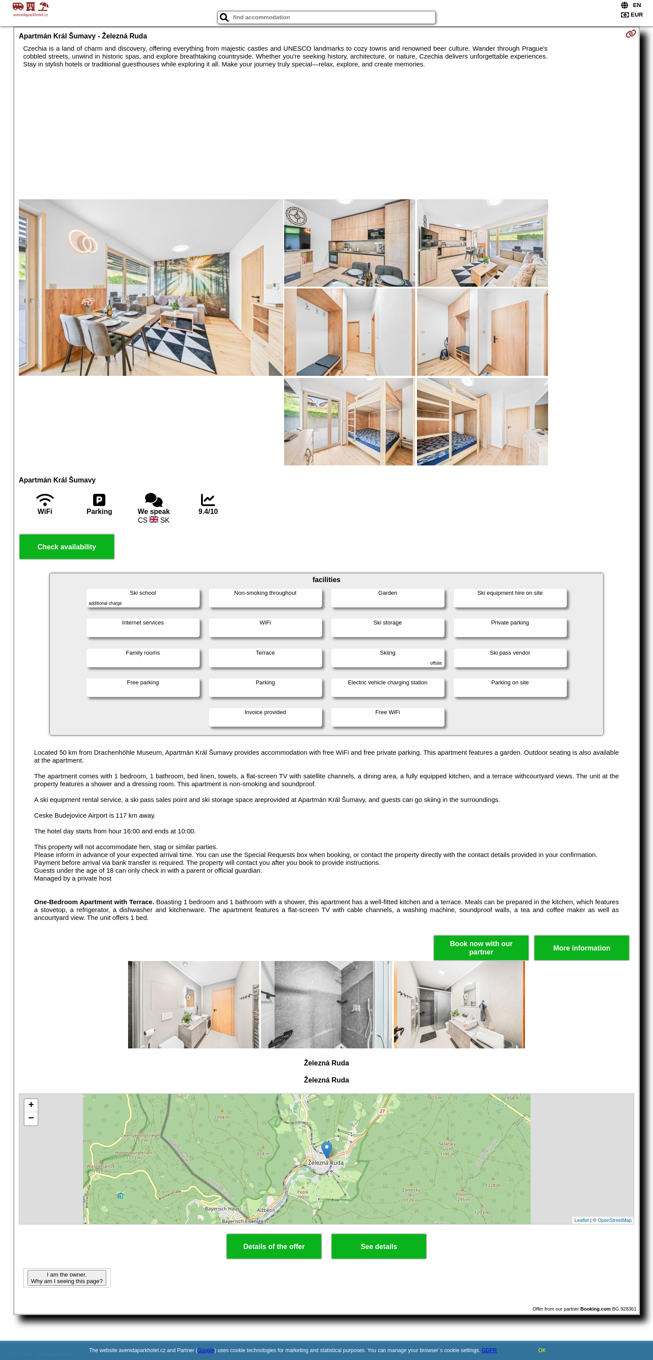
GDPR (489, 1350)
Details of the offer (274, 1246)
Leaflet (581, 1220)
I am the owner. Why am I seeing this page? (67, 1277)
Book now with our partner (481, 948)
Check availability (67, 547)
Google (206, 1350)
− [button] (31, 1118)
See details (379, 1246)
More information (582, 948)
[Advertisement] (326, 134)
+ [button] (31, 1105)
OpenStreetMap (614, 1220)
